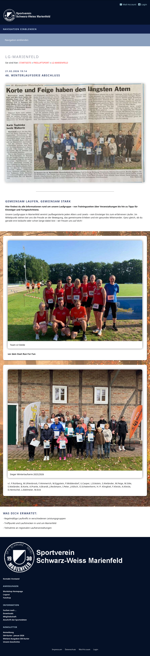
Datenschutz (70, 649)
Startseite (25, 62)
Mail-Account (128, 4)
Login (142, 4)
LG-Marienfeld (60, 62)
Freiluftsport (41, 62)
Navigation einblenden (20, 29)
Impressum (57, 649)
